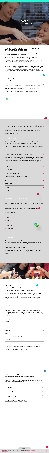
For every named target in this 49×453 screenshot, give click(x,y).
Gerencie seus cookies (31, 450)
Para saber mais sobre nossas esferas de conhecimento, (21, 208)
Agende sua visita (24, 448)
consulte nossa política (5, 451)
